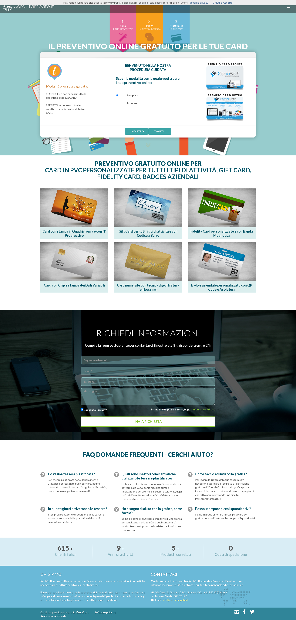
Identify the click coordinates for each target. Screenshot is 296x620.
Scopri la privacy (199, 2)
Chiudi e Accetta (223, 2)
